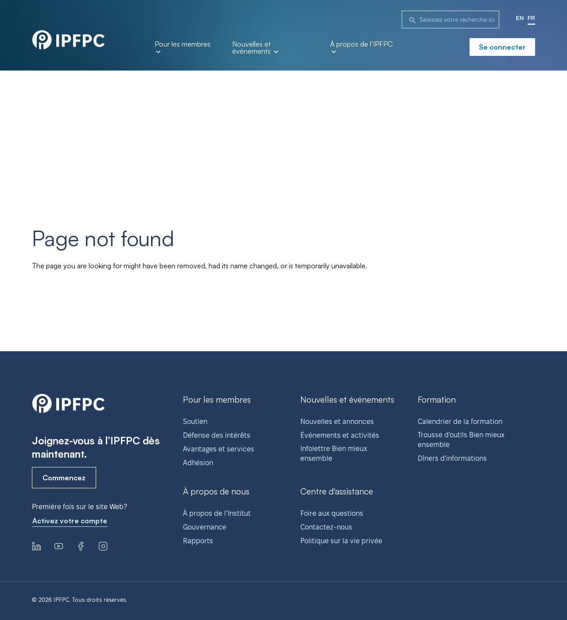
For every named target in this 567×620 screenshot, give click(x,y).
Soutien (195, 421)
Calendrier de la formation (460, 421)
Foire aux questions (331, 513)
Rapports (198, 541)
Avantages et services (218, 449)
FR (531, 18)
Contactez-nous (326, 527)
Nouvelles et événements (255, 47)
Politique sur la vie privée (341, 541)
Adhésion (198, 463)
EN (520, 18)
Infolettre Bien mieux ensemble (333, 453)
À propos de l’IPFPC (361, 46)
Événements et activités (339, 435)
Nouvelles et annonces (337, 421)
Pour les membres (182, 46)
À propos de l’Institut (217, 513)
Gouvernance (204, 527)
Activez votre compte (69, 520)
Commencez (64, 477)
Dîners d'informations (452, 458)
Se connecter (502, 47)
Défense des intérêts (216, 435)
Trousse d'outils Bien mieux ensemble (461, 439)
